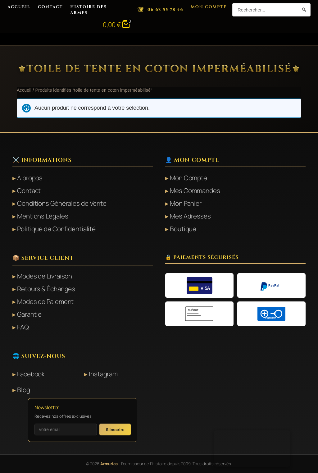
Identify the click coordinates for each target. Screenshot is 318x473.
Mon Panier (186, 203)
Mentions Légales (42, 216)
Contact (50, 7)
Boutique (183, 228)
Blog (23, 389)
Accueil (18, 7)
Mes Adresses (190, 216)
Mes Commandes (195, 190)
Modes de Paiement (45, 301)
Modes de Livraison (44, 276)
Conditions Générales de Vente (62, 203)
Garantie (29, 314)
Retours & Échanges (46, 288)
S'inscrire (115, 429)
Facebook (31, 374)
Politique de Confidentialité (56, 228)
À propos (30, 177)
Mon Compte (209, 7)
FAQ (23, 327)
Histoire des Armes (88, 9)
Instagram (103, 374)
